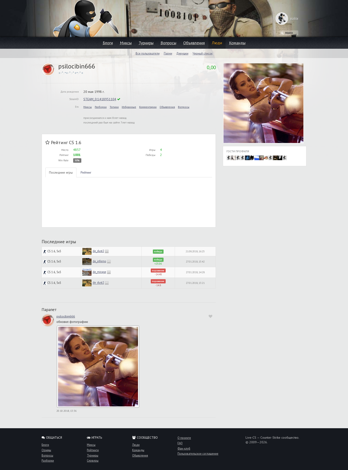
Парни (168, 53)
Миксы (126, 42)
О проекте (184, 438)
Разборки (101, 107)
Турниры (146, 42)
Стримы (46, 450)
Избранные (129, 107)
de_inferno (99, 261)
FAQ (180, 443)
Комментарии (148, 107)
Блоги (108, 42)
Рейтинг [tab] (86, 172)
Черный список (203, 53)
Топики (114, 107)
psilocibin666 (65, 316)
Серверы (92, 460)
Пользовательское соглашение (197, 453)
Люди (217, 42)
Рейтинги (93, 450)
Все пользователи (148, 53)
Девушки (182, 53)
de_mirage (99, 272)
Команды (237, 42)
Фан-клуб (183, 448)
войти (289, 18)
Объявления (194, 42)
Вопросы (168, 42)
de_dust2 (98, 251)
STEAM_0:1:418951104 (99, 99)
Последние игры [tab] (61, 172)
